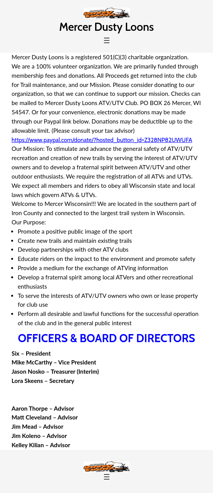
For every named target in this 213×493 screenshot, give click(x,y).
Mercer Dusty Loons (106, 26)
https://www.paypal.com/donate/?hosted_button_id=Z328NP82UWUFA (102, 140)
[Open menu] (106, 40)
